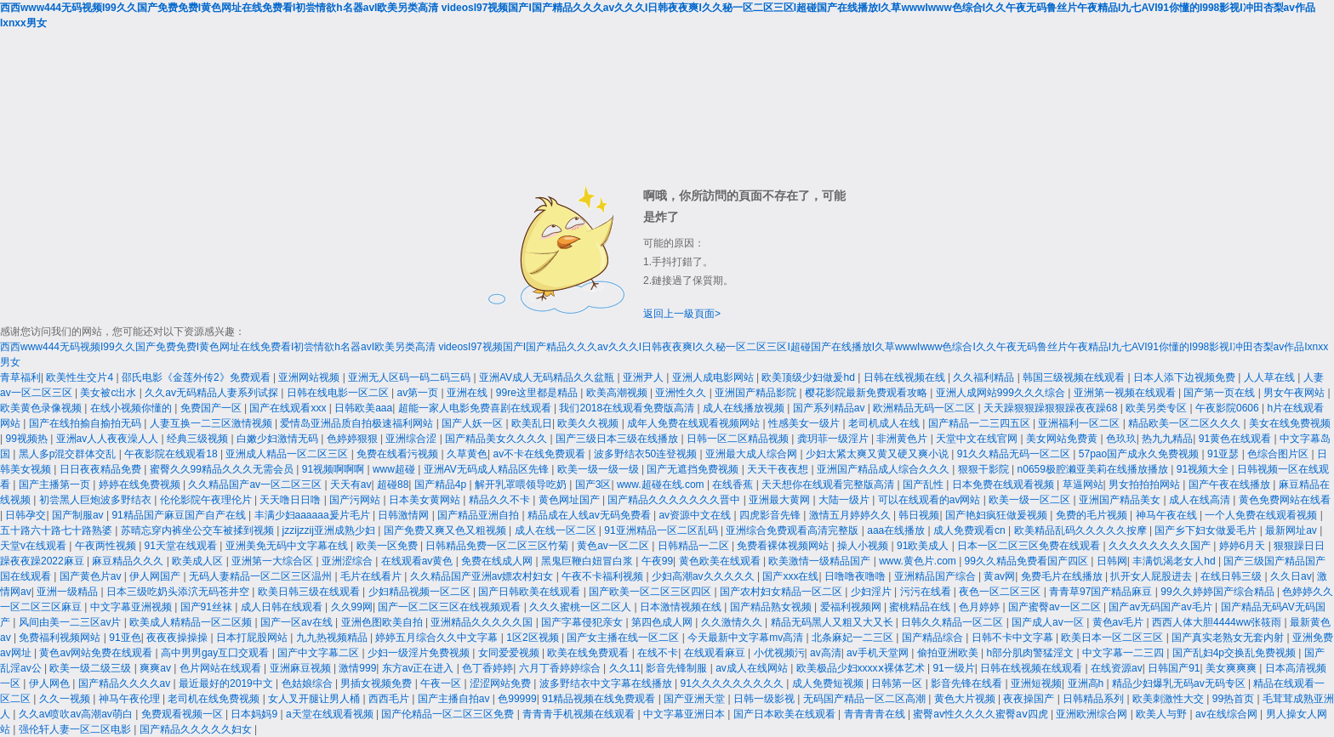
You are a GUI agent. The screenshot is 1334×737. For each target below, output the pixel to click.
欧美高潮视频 (618, 393)
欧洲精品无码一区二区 (925, 408)
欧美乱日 (531, 423)
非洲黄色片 (903, 439)
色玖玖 (1121, 439)
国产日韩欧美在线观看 (530, 592)
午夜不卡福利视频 (604, 576)
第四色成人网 (663, 622)
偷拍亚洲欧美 (949, 653)
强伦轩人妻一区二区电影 (76, 729)
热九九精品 (1167, 439)
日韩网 (1112, 561)
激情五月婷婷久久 (851, 515)
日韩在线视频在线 (906, 377)
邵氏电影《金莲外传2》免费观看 (197, 377)
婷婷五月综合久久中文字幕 (437, 637)
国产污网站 (356, 500)
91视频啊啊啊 (335, 469)
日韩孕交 (25, 515)
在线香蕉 (733, 484)
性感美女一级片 (805, 423)
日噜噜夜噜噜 (856, 576)
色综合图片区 (1279, 454)
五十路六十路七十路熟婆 (57, 530)
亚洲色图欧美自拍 (383, 622)
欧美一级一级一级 (599, 469)
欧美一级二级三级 (91, 668)
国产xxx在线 (790, 576)
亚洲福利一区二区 (1080, 423)
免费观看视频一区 (183, 714)
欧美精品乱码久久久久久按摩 (1081, 530)
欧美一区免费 (388, 546)
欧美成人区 (198, 561)
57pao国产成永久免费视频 (1140, 454)
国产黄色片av (92, 576)
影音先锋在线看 (968, 683)
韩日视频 (918, 515)
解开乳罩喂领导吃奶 (522, 484)
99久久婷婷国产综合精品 (1218, 592)
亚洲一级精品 (68, 592)
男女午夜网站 (1295, 393)
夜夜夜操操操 (178, 637)
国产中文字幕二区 (319, 653)
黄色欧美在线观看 (721, 561)
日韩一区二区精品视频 (739, 439)
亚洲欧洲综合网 (1093, 714)
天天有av (351, 484)
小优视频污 (779, 653)
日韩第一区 (898, 683)
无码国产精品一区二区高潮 (865, 699)
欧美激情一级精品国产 (820, 561)
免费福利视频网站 (61, 637)
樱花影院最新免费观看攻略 (867, 393)
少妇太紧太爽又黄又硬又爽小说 (878, 454)
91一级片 (953, 668)
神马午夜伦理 (130, 699)
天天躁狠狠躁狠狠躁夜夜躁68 (1051, 408)
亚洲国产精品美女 (1121, 500)
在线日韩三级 (1232, 576)
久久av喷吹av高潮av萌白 (77, 714)
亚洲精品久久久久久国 (482, 622)
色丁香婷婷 (487, 668)
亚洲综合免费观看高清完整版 (793, 530)
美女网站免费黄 (1063, 439)
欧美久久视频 (589, 423)
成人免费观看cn (970, 530)
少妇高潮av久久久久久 (704, 576)
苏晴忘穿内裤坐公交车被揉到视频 (198, 530)
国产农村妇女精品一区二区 (782, 592)
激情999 (357, 668)
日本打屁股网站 (253, 637)
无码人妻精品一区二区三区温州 (261, 576)
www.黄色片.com (919, 561)
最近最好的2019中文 (227, 683)
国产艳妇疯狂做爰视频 (997, 515)
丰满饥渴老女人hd (1175, 561)
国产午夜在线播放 (1231, 484)
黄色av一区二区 (614, 546)
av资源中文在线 (695, 515)
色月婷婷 (980, 607)
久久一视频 (66, 699)
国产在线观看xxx (288, 408)
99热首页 (1234, 699)
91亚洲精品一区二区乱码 (662, 530)
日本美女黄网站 (426, 500)
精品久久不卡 (501, 500)
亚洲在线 (468, 393)
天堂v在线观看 (34, 546)
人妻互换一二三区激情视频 (212, 423)
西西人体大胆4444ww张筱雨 (1218, 622)
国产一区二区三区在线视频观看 (450, 607)
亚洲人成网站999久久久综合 (1002, 393)
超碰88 (392, 484)
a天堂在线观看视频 (331, 714)
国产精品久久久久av (126, 683)
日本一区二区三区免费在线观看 (1030, 546)
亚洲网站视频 (310, 377)
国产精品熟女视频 (772, 607)
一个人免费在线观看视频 (1262, 515)
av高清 (825, 653)
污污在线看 (927, 592)
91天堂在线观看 (182, 546)
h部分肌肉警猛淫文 (1031, 653)
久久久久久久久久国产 (1161, 546)
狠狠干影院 (985, 469)
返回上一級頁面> (682, 314)
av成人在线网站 (752, 668)
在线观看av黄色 (418, 561)
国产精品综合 (934, 637)
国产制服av (79, 515)
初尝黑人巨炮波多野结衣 (96, 500)
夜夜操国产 (1030, 699)
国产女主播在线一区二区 (624, 637)
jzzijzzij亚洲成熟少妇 (330, 530)
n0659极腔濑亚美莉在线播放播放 (1095, 469)
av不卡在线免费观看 (540, 454)
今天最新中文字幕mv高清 (746, 637)
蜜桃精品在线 (921, 607)
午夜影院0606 (1228, 408)
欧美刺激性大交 (1169, 699)
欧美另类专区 (1157, 408)
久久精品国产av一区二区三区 (256, 484)
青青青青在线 (876, 714)
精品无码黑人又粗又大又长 (833, 622)
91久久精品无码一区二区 (1015, 454)
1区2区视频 (534, 637)
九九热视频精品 (333, 637)
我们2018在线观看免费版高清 (628, 408)
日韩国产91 (1174, 668)
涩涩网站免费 (501, 683)
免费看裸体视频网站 (784, 546)
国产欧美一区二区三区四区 (651, 592)
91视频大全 (1204, 469)
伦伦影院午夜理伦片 (207, 500)
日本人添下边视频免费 (1185, 377)
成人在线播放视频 (745, 408)
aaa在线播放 (897, 530)
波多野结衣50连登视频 (647, 454)
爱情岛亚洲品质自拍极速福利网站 (358, 423)
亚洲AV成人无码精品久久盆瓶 (548, 377)
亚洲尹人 (644, 377)
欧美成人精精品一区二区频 (191, 622)
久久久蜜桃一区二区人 (581, 607)
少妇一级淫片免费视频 (420, 653)
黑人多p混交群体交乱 (69, 454)
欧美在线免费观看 (589, 653)
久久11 (625, 668)
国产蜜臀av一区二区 (1055, 607)
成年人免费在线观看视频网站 (694, 423)
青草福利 (20, 377)
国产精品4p (442, 484)
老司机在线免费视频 (215, 699)
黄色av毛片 (1119, 622)
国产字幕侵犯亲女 (583, 622)
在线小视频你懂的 (132, 408)
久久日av (1291, 576)
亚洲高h (1087, 683)
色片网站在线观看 (222, 668)
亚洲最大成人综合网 (752, 454)
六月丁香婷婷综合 (561, 668)
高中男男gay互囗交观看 (216, 653)
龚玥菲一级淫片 (834, 439)
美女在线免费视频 (1290, 423)
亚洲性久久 (682, 393)
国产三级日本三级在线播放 (618, 439)
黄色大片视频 (966, 699)
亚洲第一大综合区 (273, 561)
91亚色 (124, 637)
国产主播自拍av (455, 699)
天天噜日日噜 (291, 500)
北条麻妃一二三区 (854, 637)
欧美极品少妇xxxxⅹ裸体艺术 (861, 668)
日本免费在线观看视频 (1004, 484)
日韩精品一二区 (695, 546)
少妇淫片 (872, 592)
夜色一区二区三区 (1001, 592)
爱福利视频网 (852, 607)
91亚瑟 (1224, 454)
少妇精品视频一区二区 (420, 592)
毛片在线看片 (372, 576)
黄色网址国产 (570, 500)
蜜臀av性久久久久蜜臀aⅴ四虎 (982, 714)
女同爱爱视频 (510, 653)
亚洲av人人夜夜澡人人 (109, 439)
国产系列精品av (830, 408)
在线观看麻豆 (716, 653)
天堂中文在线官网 (978, 439)
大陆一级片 (845, 500)
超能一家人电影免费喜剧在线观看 (476, 408)
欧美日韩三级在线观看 (310, 592)
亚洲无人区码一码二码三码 (410, 377)
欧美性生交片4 (81, 377)
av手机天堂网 (879, 653)
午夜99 (657, 561)
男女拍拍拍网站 (1146, 484)
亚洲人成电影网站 (714, 377)
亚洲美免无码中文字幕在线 (288, 546)
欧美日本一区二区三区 (1113, 637)
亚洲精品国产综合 (936, 576)
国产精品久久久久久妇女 (197, 729)
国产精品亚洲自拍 (479, 515)
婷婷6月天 (1243, 546)
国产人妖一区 (473, 423)
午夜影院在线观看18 (172, 454)
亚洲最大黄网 (780, 500)
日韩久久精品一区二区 (953, 622)
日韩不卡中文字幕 (1014, 637)
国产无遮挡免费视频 (694, 469)
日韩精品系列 (1094, 699)
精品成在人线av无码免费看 (590, 515)
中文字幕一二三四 (1124, 653)
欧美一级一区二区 (1031, 500)
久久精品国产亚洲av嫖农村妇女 (483, 576)
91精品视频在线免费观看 (600, 699)
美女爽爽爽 (1232, 668)
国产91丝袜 (208, 607)
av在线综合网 (1227, 714)
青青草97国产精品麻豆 (1102, 592)
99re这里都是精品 (538, 393)
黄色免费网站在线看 (1285, 500)
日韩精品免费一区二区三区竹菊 (498, 546)
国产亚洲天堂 (695, 699)
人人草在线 (1270, 377)
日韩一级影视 (765, 699)
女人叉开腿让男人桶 (315, 699)
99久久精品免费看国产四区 (1028, 561)
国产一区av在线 (297, 622)
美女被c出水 (109, 393)
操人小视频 (864, 546)
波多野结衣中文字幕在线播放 (607, 683)
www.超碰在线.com (662, 484)
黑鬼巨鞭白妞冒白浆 (588, 561)
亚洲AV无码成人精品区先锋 (487, 469)
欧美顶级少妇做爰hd (809, 377)
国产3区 (593, 484)
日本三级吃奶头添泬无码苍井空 (179, 592)
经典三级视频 (199, 439)
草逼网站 (1083, 484)
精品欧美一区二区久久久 (1185, 423)
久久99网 (352, 607)
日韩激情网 (404, 515)
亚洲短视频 (1036, 683)
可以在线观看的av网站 (930, 500)
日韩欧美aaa (363, 408)
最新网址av (1292, 530)
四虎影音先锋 (771, 515)
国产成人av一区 (1049, 622)
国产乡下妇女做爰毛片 (1206, 530)
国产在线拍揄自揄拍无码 (86, 423)
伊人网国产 (156, 576)
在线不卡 (657, 653)
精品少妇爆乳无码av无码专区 (1180, 683)
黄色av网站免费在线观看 (97, 653)
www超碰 (395, 469)
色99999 (517, 699)
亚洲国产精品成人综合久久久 (884, 469)
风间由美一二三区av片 (71, 622)
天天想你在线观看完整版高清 (829, 484)
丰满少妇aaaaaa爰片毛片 (313, 515)
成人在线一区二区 (557, 530)
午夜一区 (442, 683)
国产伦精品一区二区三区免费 (448, 714)
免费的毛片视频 (1093, 515)
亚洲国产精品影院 (757, 393)
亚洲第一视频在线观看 (1126, 393)
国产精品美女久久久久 (497, 439)
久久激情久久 (733, 622)
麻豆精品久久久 (129, 561)
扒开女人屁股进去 (1152, 576)
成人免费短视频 (829, 683)
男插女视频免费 (377, 683)
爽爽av (157, 668)
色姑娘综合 (308, 683)
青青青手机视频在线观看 (579, 714)
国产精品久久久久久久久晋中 (675, 500)
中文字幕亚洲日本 (685, 714)
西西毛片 (390, 699)
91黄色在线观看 (1236, 439)
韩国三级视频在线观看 (1075, 377)
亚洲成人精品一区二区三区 (288, 454)
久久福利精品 (985, 377)
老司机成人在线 (885, 423)
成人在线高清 (1201, 500)
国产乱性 (924, 484)
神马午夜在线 (1168, 515)
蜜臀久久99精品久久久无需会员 (223, 469)
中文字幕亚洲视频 (132, 607)
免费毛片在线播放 (1063, 576)
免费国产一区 (212, 408)
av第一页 (419, 393)
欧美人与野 (1162, 714)
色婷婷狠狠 (353, 439)
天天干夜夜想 (779, 469)
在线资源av (1117, 668)
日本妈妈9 (255, 714)
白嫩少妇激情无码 (279, 439)
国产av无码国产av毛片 (1162, 607)
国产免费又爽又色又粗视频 (446, 530)
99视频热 (27, 439)
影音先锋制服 (678, 668)
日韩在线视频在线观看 (1032, 668)
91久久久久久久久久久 (734, 683)
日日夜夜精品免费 (102, 469)
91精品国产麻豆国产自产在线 (179, 515)
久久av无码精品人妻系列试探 (213, 393)
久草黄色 (467, 454)
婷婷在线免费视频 (141, 484)
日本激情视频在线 (682, 607)
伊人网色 (50, 683)
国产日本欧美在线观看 (785, 714)
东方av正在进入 (419, 668)
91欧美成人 (924, 546)
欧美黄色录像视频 (42, 408)
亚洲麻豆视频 (302, 668)
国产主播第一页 (56, 484)
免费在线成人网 (498, 561)
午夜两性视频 (107, 546)
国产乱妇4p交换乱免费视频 (1235, 653)
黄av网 (999, 576)
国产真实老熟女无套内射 (1229, 637)
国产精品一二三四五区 (980, 423)
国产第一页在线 (1220, 393)
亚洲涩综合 (348, 561)
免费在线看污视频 (398, 454)
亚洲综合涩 (412, 439)
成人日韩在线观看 (283, 607)
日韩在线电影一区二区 (339, 393)
